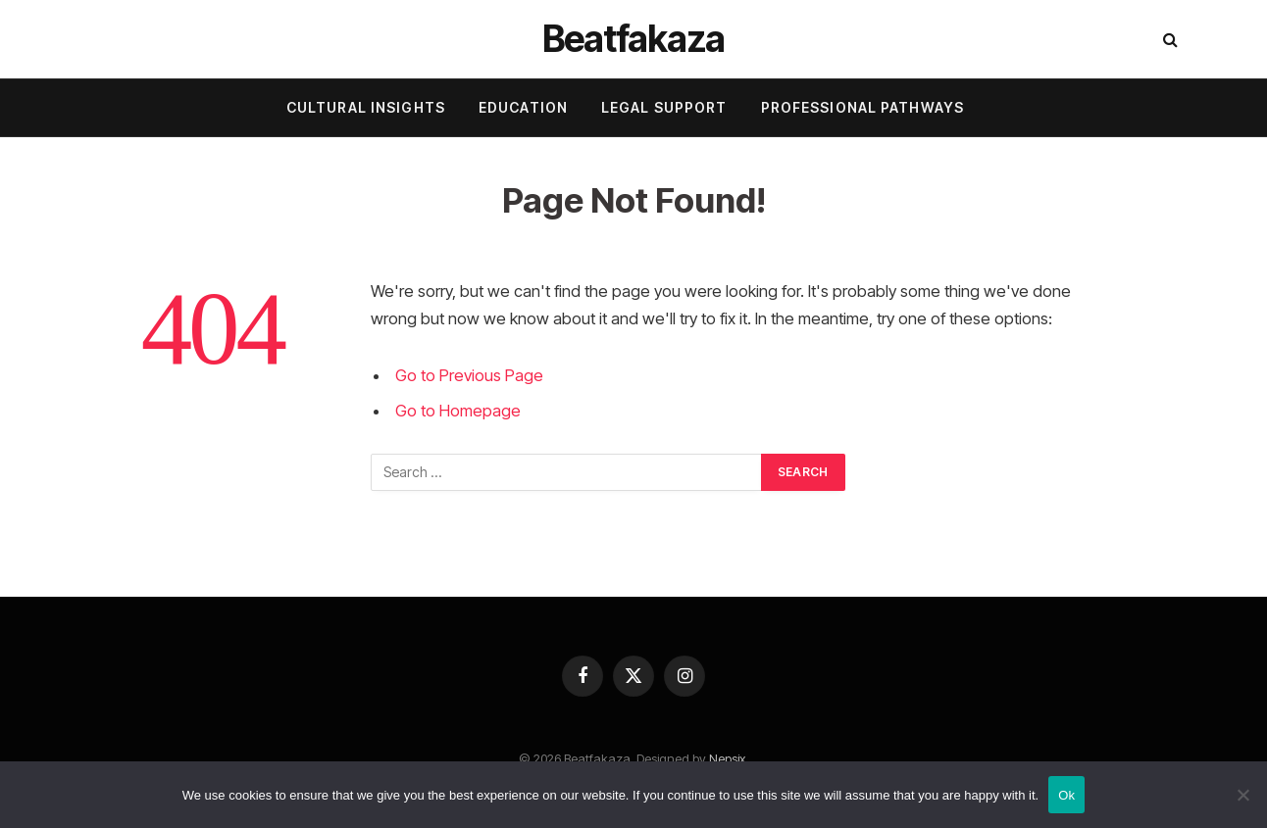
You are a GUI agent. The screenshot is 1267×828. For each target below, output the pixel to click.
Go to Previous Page (469, 375)
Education (523, 107)
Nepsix (727, 758)
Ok (1066, 795)
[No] (1242, 794)
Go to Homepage (458, 410)
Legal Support (664, 107)
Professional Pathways (863, 107)
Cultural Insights (365, 107)
